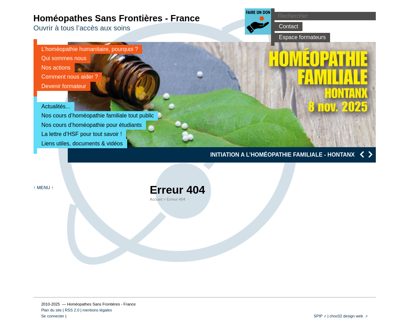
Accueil (156, 199)
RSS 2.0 (72, 310)
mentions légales (97, 310)
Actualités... (54, 106)
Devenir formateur (61, 86)
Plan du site (51, 310)
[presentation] (361, 154)
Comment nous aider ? (67, 77)
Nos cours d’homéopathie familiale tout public (95, 116)
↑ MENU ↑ (44, 187)
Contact (286, 26)
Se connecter (52, 316)
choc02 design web (346, 316)
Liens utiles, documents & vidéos (80, 143)
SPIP (318, 316)
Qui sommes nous (62, 58)
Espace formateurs (300, 37)
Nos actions (54, 68)
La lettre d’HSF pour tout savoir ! (79, 134)
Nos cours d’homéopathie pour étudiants (89, 125)
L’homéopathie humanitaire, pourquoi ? (87, 49)
